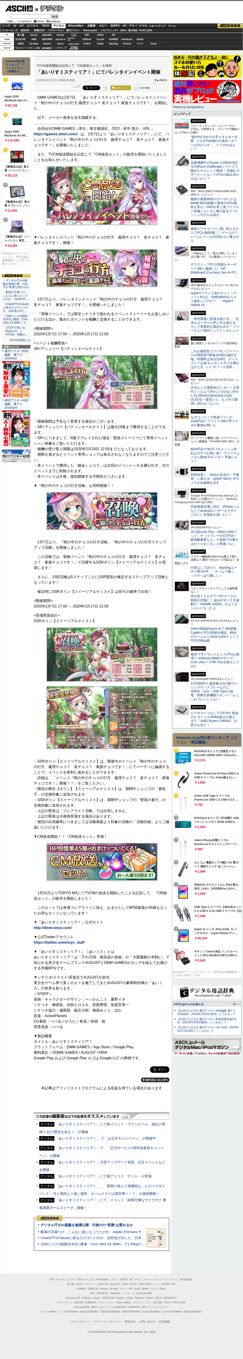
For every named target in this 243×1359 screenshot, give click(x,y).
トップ (6, 25)
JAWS (20, 43)
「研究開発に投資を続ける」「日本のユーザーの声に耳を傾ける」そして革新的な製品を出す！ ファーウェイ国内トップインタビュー (215, 325)
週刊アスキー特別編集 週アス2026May (16, 354)
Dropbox (87, 43)
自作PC (115, 25)
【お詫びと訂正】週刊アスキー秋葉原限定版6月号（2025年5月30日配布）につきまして (207, 1021)
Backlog (113, 43)
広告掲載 (164, 1321)
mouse (33, 35)
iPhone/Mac (75, 25)
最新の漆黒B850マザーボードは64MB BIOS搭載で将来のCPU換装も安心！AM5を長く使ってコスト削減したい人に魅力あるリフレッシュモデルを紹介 (215, 207)
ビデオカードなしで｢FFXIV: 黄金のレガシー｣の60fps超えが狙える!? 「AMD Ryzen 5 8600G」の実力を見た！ (214, 719)
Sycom (60, 35)
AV (125, 25)
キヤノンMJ (34, 48)
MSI (87, 35)
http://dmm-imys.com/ (53, 928)
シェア (76, 86)
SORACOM (108, 1298)
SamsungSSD (71, 39)
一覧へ (234, 1004)
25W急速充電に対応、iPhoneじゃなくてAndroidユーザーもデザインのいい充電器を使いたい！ (215, 510)
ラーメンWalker (48, 1311)
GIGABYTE (60, 39)
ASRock (87, 39)
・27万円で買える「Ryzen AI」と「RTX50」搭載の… (15, 331)
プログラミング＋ (142, 1302)
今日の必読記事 (81, 1307)
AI (15, 25)
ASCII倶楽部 (230, 26)
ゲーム (172, 26)
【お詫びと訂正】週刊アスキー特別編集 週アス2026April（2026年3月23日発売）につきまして (206, 1012)
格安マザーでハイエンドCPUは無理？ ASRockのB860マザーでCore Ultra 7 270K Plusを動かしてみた (215, 660)
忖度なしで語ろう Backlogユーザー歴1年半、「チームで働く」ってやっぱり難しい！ (214, 571)
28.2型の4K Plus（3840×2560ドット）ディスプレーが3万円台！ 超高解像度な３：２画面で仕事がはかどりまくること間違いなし (215, 538)
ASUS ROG (47, 39)
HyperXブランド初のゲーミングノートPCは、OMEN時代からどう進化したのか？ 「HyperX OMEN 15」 (214, 299)
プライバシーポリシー (107, 1321)
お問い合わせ (147, 1321)
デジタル (49, 8)
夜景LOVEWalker (131, 1311)
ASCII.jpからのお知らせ (189, 1004)
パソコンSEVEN (74, 34)
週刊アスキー (73, 30)
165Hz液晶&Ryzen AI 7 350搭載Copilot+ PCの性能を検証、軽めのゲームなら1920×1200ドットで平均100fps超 (215, 634)
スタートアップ (157, 26)
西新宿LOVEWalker (110, 1311)
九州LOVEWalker (151, 1311)
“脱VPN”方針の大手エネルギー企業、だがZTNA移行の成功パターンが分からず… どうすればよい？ (214, 143)
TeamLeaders (90, 30)
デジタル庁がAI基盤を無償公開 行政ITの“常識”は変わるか (87, 1225)
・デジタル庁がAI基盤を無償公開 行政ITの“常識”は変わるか (16, 284)
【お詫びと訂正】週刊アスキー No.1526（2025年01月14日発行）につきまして (208, 1029)
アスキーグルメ (56, 30)
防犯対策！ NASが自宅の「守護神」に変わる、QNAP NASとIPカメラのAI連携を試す (215, 479)
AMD (33, 39)
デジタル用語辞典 (116, 1307)
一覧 (104, 87)
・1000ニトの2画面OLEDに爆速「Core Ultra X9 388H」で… (16, 319)
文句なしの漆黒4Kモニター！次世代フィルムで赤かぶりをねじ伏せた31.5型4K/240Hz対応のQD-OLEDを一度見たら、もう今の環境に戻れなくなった (215, 395)
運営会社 (129, 1321)
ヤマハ (140, 43)
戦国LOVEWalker (193, 1311)
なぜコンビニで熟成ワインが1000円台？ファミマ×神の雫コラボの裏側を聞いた (214, 421)
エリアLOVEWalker (68, 1311)
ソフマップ (60, 48)
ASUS (100, 35)
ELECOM (20, 39)
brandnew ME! (74, 48)
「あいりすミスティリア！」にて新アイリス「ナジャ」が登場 (103, 1176)
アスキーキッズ (9, 30)
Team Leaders (123, 1302)
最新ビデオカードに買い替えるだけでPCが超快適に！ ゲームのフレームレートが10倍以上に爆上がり (215, 234)
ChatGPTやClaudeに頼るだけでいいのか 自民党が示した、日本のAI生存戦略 (101, 1238)
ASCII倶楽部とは (19, 340)
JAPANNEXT (47, 48)
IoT (22, 25)
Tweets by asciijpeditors (188, 107)
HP (113, 35)
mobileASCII (133, 1307)
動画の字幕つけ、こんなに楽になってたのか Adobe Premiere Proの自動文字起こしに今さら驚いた (118, 1232)
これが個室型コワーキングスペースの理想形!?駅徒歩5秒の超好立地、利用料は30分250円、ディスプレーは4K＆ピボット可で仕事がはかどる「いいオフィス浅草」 (215, 359)
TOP (52, 1279)
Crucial (100, 39)
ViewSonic (127, 39)
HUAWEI (113, 39)
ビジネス (32, 25)
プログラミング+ (109, 30)
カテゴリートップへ (155, 1080)
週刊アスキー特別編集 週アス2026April (16, 404)
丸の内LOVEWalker (172, 1311)
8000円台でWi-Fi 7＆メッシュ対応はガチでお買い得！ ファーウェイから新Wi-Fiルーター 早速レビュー (215, 455)
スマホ (143, 25)
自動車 (91, 25)
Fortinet (127, 43)
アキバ (133, 25)
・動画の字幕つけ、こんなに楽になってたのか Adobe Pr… (15, 296)
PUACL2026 (145, 30)
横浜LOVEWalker (89, 1311)
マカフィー (20, 48)
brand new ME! (144, 1293)
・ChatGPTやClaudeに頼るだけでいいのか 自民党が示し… (16, 307)
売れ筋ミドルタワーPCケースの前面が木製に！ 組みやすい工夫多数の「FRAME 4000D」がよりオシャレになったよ (215, 602)
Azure (60, 43)
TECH (45, 25)
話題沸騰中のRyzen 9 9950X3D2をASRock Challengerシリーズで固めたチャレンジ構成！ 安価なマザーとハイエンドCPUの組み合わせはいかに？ (215, 170)
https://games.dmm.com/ (55, 134)
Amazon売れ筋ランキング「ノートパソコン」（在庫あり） (15, 66)
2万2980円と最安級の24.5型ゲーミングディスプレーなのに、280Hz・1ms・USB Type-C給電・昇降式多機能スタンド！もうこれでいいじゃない (215, 691)
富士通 (20, 35)
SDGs (123, 30)
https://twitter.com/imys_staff (59, 942)
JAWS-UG (93, 1288)
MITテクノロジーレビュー (155, 1307)
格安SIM (25, 30)
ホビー (103, 25)
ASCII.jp (19, 8)
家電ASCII (39, 30)
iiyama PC (115, 1284)
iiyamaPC (47, 35)
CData (100, 43)
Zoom (153, 43)
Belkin (140, 39)
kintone (47, 43)
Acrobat (34, 43)
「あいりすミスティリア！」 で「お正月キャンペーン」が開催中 (105, 1138)
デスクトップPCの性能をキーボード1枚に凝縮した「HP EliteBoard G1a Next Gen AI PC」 (215, 268)
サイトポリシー (80, 1321)
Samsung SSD (72, 1298)
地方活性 (132, 30)
